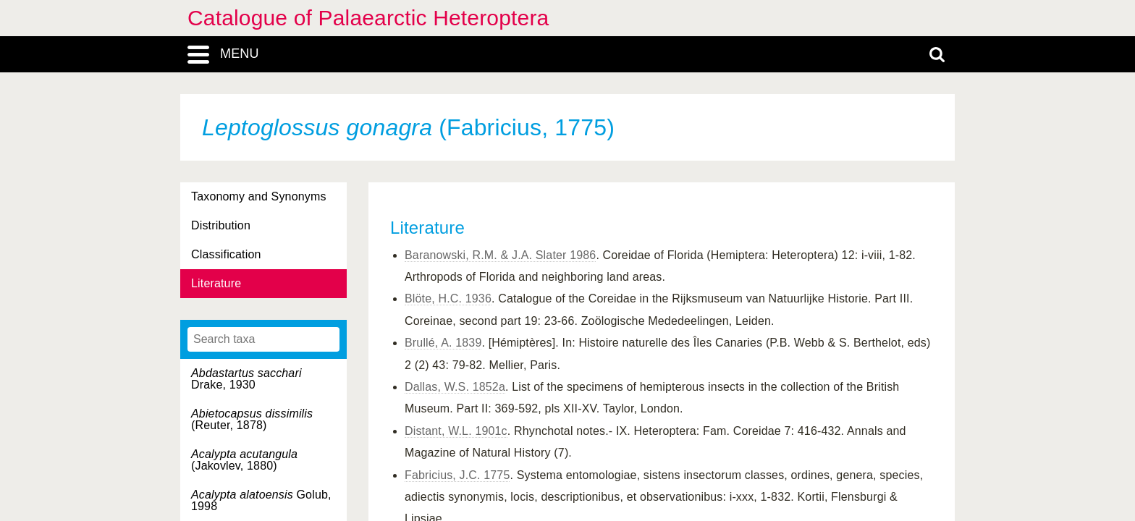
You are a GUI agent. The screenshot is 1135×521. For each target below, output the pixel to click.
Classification (226, 254)
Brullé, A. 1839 (443, 342)
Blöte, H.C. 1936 (448, 298)
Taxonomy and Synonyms (258, 196)
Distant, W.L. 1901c (456, 431)
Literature (216, 283)
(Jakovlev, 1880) (244, 460)
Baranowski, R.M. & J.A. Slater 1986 (500, 255)
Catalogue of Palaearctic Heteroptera (368, 18)
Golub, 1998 (261, 500)
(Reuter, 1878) (252, 419)
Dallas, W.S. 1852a (455, 387)
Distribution (220, 225)
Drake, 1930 (246, 379)
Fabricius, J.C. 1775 (457, 475)
